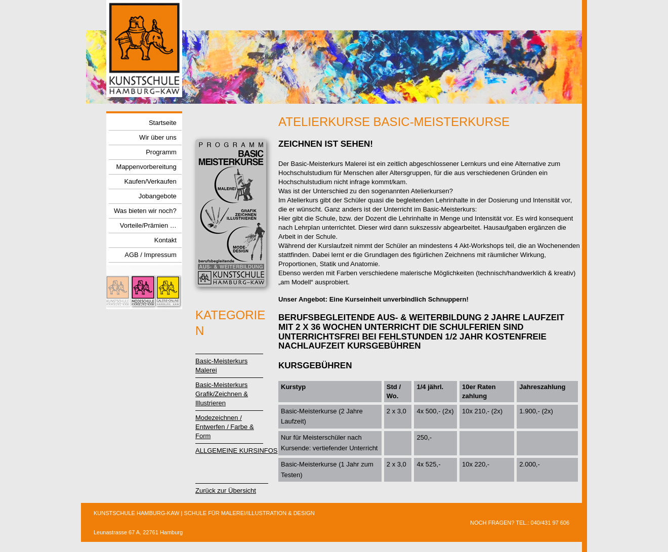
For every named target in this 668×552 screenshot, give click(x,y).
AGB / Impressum (150, 255)
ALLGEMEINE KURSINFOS (236, 450)
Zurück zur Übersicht (225, 490)
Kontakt (165, 240)
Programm (161, 152)
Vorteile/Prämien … (148, 226)
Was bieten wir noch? (145, 211)
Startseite (163, 123)
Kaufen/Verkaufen (150, 182)
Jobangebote (158, 196)
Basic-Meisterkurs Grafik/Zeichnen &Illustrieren (221, 394)
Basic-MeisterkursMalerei (221, 365)
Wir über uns (158, 138)
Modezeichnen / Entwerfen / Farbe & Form (224, 427)
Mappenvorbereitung (146, 167)
